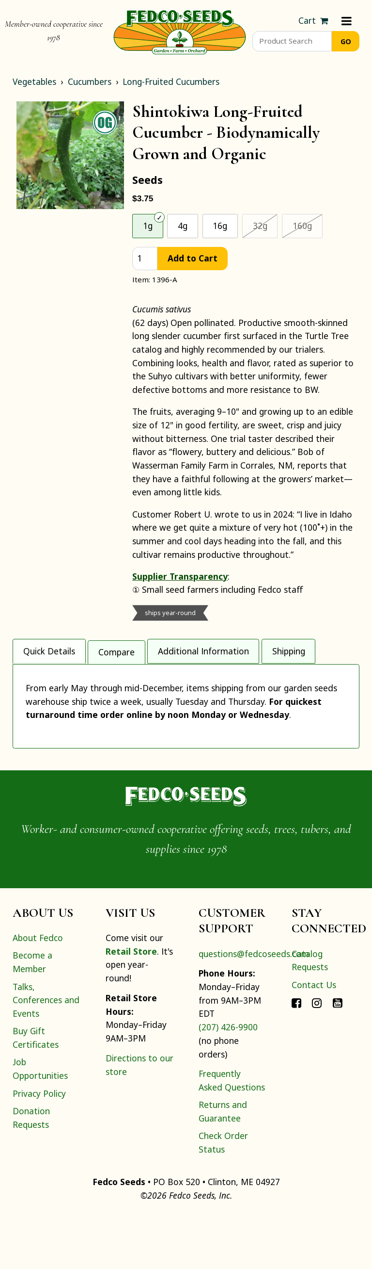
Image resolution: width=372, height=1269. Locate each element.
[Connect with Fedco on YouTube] (337, 1056)
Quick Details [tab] (49, 650)
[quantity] (144, 259)
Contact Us (314, 1038)
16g (220, 225)
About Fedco (38, 991)
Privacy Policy (39, 1147)
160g (308, 225)
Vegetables (34, 81)
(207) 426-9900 (228, 1081)
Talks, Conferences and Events (46, 1054)
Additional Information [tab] (203, 650)
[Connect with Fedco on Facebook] (296, 1056)
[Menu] (346, 21)
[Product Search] (291, 41)
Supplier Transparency (180, 576)
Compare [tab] (116, 650)
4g (182, 225)
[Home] (179, 31)
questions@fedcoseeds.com (254, 1007)
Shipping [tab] (288, 650)
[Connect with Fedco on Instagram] (317, 1056)
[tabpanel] (186, 732)
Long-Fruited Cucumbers (171, 81)
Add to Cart (192, 258)
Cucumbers (89, 81)
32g (265, 225)
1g (148, 225)
